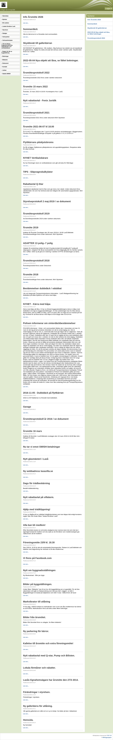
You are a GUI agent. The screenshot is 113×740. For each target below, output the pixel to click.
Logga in (108, 8)
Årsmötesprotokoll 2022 (96, 38)
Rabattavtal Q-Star (33, 184)
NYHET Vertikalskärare (35, 158)
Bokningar (5, 56)
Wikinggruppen (107, 737)
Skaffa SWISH (6, 73)
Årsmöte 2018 (30, 274)
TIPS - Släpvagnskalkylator (38, 172)
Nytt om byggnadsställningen (39, 570)
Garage (27, 406)
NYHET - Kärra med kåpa (36, 304)
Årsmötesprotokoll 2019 (36, 213)
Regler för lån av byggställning (6, 52)
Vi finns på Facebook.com (37, 558)
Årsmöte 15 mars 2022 (35, 86)
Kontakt (4, 66)
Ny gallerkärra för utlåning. (38, 706)
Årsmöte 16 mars (32, 431)
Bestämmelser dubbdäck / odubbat (42, 288)
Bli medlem (5, 23)
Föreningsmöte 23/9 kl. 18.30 (39, 542)
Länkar (4, 70)
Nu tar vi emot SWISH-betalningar (41, 446)
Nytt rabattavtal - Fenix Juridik (39, 100)
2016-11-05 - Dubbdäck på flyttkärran (43, 393)
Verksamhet (5, 36)
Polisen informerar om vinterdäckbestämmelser (49, 323)
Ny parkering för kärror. (36, 631)
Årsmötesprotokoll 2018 (36, 260)
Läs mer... (26, 23)
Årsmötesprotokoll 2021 (36, 112)
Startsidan (5, 16)
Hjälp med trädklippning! (36, 509)
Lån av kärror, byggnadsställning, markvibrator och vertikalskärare (7, 46)
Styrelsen (5, 30)
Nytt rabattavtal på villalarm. (38, 497)
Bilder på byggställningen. (37, 584)
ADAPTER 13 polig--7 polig (38, 243)
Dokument (5, 63)
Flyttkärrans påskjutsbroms (38, 142)
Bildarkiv (5, 59)
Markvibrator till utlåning (36, 601)
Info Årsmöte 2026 (94, 20)
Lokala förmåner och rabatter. (39, 667)
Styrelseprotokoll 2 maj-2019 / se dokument (47, 201)
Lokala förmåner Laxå (8, 26)
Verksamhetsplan (7, 40)
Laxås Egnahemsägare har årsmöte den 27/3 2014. (50, 680)
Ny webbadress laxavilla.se (38, 471)
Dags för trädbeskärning (36, 483)
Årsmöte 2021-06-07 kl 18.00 (38, 126)
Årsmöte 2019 (30, 227)
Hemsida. (28, 720)
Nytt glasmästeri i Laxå (35, 459)
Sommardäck (92, 24)
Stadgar (4, 33)
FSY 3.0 (109, 735)
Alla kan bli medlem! (34, 525)
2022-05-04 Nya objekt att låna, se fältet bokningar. (98, 33)
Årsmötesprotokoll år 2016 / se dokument (45, 419)
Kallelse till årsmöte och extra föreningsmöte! (48, 643)
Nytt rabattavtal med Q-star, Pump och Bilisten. (49, 655)
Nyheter (4, 19)
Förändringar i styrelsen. (36, 692)
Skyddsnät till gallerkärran (97, 28)
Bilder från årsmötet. (34, 617)
